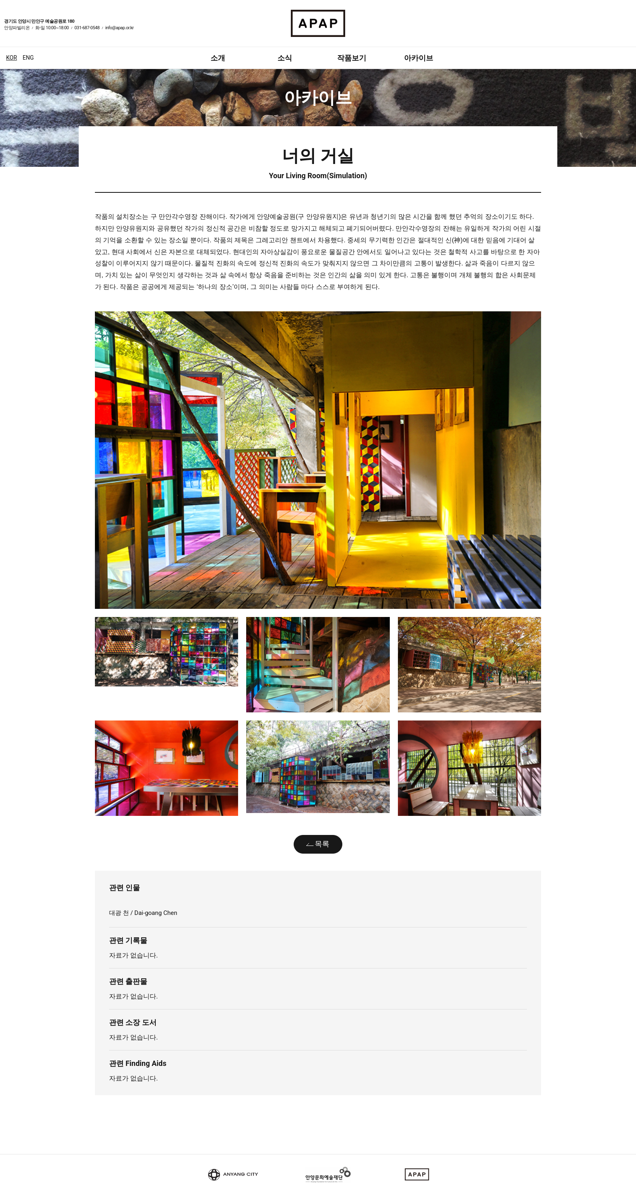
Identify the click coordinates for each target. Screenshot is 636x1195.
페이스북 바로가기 (618, 29)
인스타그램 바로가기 (628, 29)
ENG (28, 57)
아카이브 (418, 58)
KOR (11, 57)
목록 (322, 843)
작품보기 (351, 58)
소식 (284, 58)
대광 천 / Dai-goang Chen (144, 913)
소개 (218, 58)
